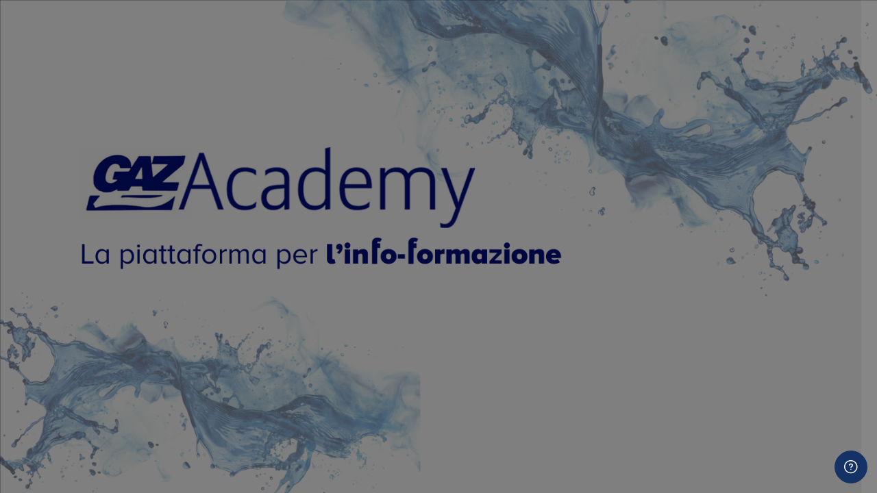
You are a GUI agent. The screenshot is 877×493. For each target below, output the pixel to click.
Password (634, 267)
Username (634, 198)
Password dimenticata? (807, 334)
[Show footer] (851, 467)
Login (732, 373)
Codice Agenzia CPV (660, 475)
